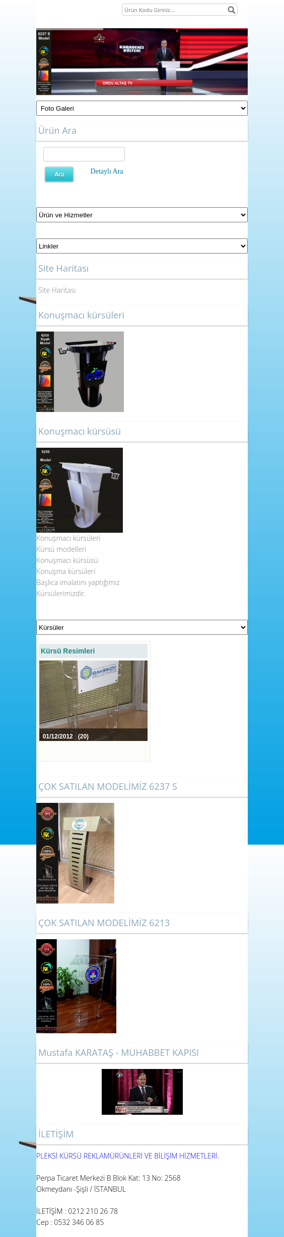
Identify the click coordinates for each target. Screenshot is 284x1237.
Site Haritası (57, 290)
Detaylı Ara (107, 171)
